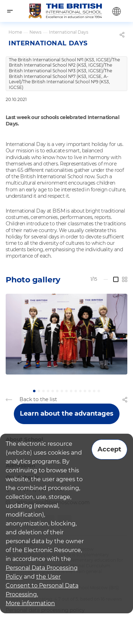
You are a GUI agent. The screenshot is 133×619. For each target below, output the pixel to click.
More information (30, 603)
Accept (109, 449)
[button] (34, 391)
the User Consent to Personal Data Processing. (42, 585)
